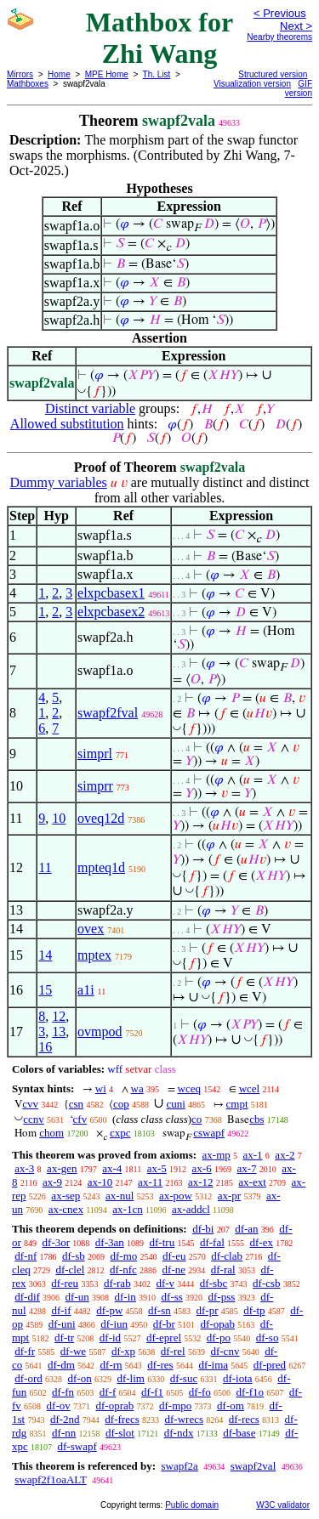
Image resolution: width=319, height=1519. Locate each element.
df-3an (109, 1242)
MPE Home (106, 74)
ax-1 (253, 1154)
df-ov (59, 1405)
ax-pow (175, 1195)
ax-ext (251, 1182)
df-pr (208, 1310)
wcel (249, 1088)
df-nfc (123, 1269)
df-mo (123, 1256)
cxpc (120, 1132)
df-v (165, 1283)
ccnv (33, 1119)
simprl (94, 753)
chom (51, 1132)
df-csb (267, 1283)
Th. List (157, 74)
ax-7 (246, 1168)
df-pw (109, 1310)
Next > (296, 26)
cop (121, 1103)
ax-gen (62, 1168)
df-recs (244, 1419)
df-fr (24, 1351)
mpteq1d (101, 867)
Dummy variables (58, 482)
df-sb (73, 1256)
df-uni (62, 1324)
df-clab (226, 1256)
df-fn (63, 1392)
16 (45, 1047)
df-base (239, 1432)
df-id (110, 1337)
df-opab (218, 1324)
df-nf (25, 1256)
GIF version (298, 88)
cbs (256, 1119)
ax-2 (284, 1154)
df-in (125, 1296)
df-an (246, 1228)
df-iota (238, 1378)
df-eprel (163, 1337)
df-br (164, 1324)
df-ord (28, 1378)
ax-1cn (127, 1209)
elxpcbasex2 (111, 611)
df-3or (57, 1242)
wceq (189, 1088)
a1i (85, 990)
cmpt (237, 1103)
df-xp (123, 1351)
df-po (219, 1337)
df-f (108, 1392)
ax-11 (150, 1182)
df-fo (200, 1392)
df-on (80, 1378)
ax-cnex (65, 1209)
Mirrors (20, 74)
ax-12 (201, 1182)
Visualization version (252, 83)
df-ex (261, 1242)
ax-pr (229, 1195)
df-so (267, 1337)
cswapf (209, 1132)
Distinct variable (90, 408)
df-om (230, 1405)
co (196, 1119)
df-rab (117, 1283)
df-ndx (179, 1432)
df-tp (254, 1310)
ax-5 (157, 1168)
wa (137, 1088)
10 (59, 818)
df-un (77, 1296)
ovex (90, 928)
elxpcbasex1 (111, 593)
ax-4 (112, 1168)
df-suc (184, 1378)
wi (100, 1088)
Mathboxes (27, 83)
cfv (80, 1119)
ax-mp (216, 1154)
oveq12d (100, 818)
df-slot (119, 1432)
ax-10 (100, 1182)
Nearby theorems (279, 37)
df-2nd (65, 1419)
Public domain (192, 1505)
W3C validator (283, 1505)
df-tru (162, 1242)
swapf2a (179, 1465)
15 (45, 990)
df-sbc (214, 1283)
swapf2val (253, 1465)
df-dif (27, 1296)
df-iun (114, 1324)
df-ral (223, 1269)
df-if (61, 1310)
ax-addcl (191, 1209)
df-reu (64, 1283)
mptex (94, 955)
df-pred (269, 1364)
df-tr (64, 1337)
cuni (175, 1103)
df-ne (173, 1269)
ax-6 (202, 1168)
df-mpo (175, 1405)
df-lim (131, 1378)
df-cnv (224, 1351)
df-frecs (122, 1419)
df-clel (69, 1269)
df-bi (203, 1228)
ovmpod (99, 1031)
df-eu (173, 1256)
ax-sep (65, 1195)
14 (45, 955)
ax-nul (119, 1195)
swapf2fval (107, 713)
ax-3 (24, 1168)
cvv (30, 1103)
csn (76, 1103)
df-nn (64, 1432)
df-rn (111, 1364)
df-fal (212, 1242)
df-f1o (250, 1392)
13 (59, 1031)
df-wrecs (184, 1419)
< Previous (279, 13)
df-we (73, 1351)
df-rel (173, 1351)
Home (59, 74)
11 (44, 867)
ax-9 (52, 1182)
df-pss (222, 1296)
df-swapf (77, 1446)
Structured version (272, 74)
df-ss (172, 1296)
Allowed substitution (67, 424)
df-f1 (152, 1392)
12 (59, 1016)
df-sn (159, 1310)
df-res (160, 1364)
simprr (95, 786)
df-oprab (115, 1405)
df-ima (213, 1364)
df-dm (61, 1364)
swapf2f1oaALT (50, 1479)
